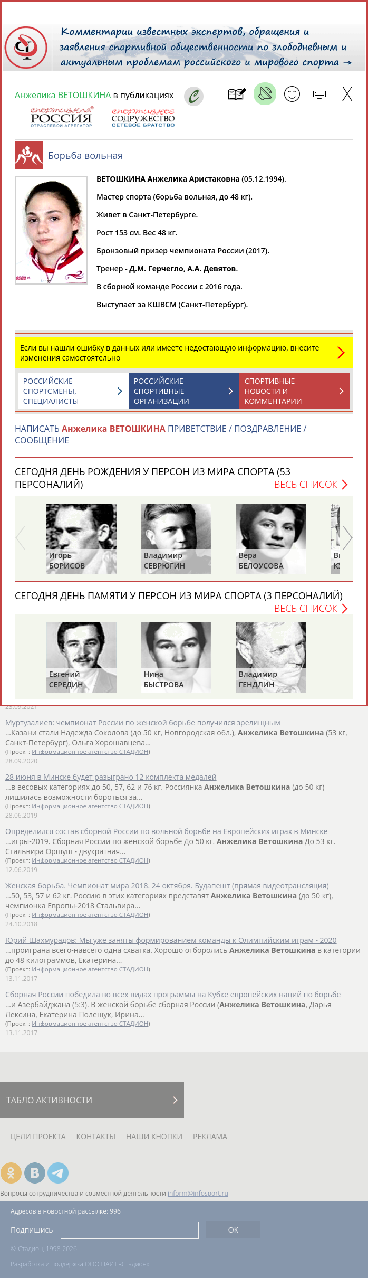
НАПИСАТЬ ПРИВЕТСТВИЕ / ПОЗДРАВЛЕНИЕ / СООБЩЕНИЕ (160, 439)
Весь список (305, 489)
